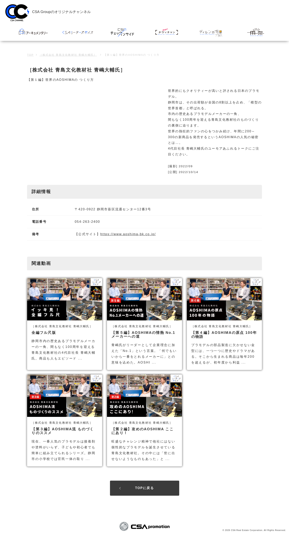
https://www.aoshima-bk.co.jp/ (128, 234)
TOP (30, 54)
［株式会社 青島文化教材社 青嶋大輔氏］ (68, 54)
